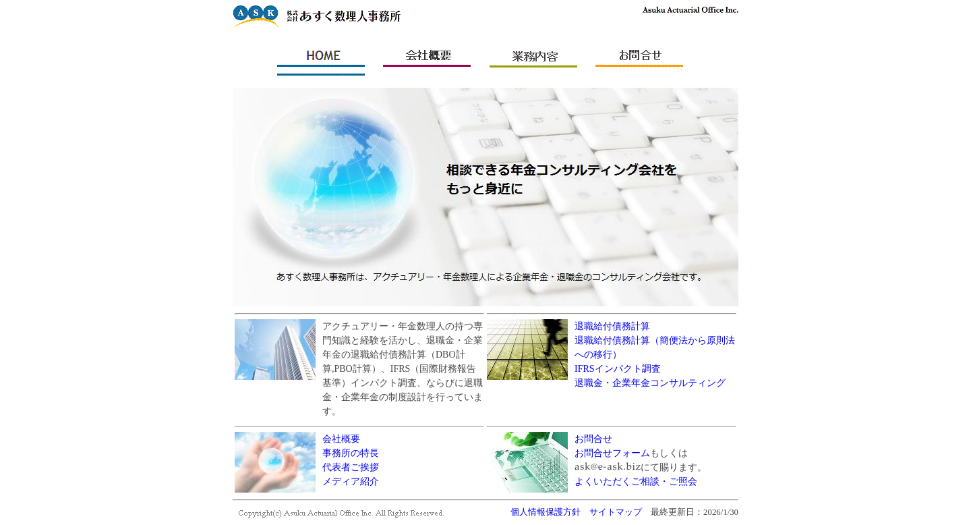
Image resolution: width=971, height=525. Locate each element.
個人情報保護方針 (545, 512)
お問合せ (593, 439)
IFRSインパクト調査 (618, 369)
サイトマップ (615, 512)
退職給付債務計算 (612, 326)
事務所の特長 (350, 453)
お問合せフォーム (612, 453)
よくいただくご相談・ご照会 (636, 481)
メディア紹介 (350, 481)
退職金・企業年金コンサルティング (650, 383)
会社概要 (341, 439)
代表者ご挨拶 (350, 467)
